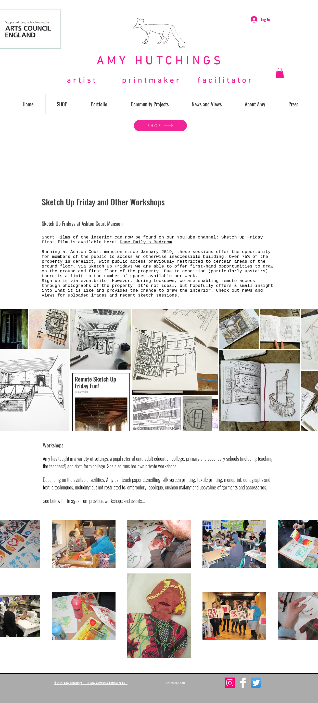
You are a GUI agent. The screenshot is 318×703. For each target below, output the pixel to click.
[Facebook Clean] (243, 683)
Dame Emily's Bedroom (146, 242)
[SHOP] (160, 125)
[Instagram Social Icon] (230, 683)
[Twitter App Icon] (256, 683)
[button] (279, 73)
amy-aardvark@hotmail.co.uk (107, 683)
